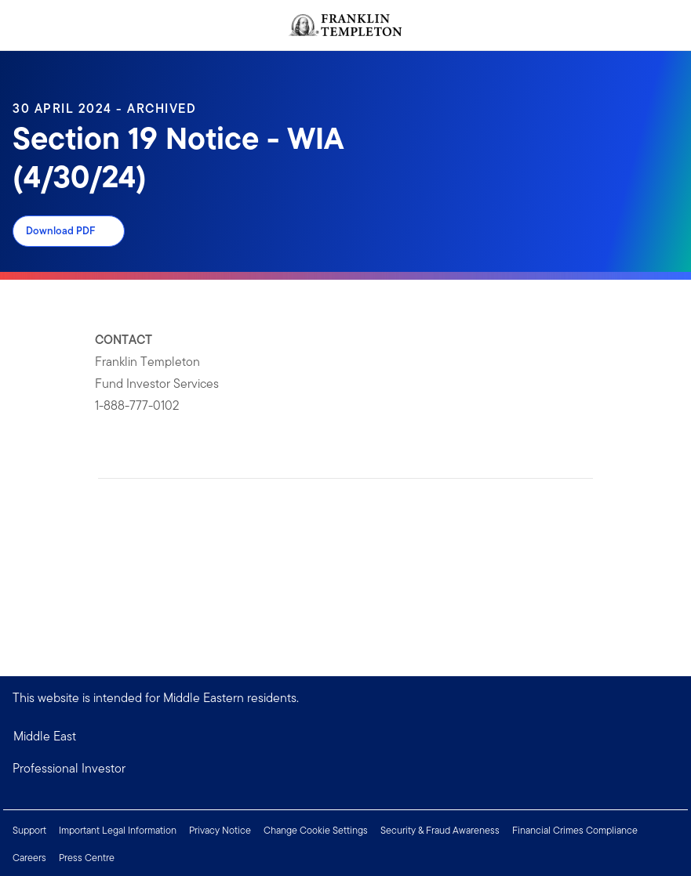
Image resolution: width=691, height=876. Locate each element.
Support (29, 830)
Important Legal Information (117, 830)
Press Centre (87, 857)
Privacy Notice (220, 830)
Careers (29, 857)
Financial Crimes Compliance (575, 830)
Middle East (44, 736)
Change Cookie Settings (316, 830)
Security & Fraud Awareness (440, 830)
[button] (345, 769)
